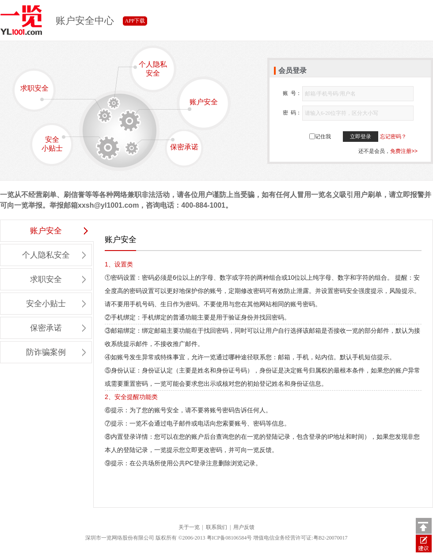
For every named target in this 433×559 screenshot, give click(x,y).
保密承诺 (182, 144)
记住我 (323, 136)
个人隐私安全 (148, 69)
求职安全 (37, 92)
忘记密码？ (393, 136)
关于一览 (189, 527)
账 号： (292, 93)
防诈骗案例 (56, 352)
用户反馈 (243, 527)
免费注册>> (404, 151)
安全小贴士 (57, 143)
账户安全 (197, 104)
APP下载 (135, 21)
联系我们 (216, 527)
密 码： (292, 113)
